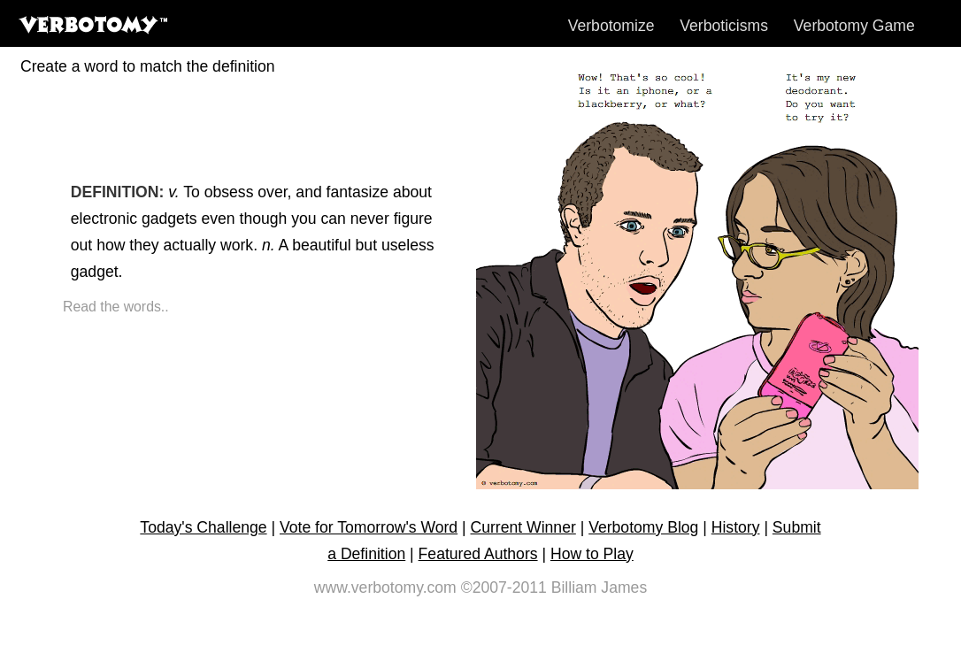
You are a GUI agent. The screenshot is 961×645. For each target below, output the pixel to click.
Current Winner (523, 527)
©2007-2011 (504, 587)
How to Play (592, 554)
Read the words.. (116, 306)
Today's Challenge (203, 527)
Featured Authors (478, 554)
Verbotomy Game (854, 26)
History (735, 527)
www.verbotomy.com (385, 587)
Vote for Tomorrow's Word (368, 527)
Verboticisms (724, 26)
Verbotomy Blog (643, 527)
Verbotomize (611, 26)
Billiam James (599, 587)
